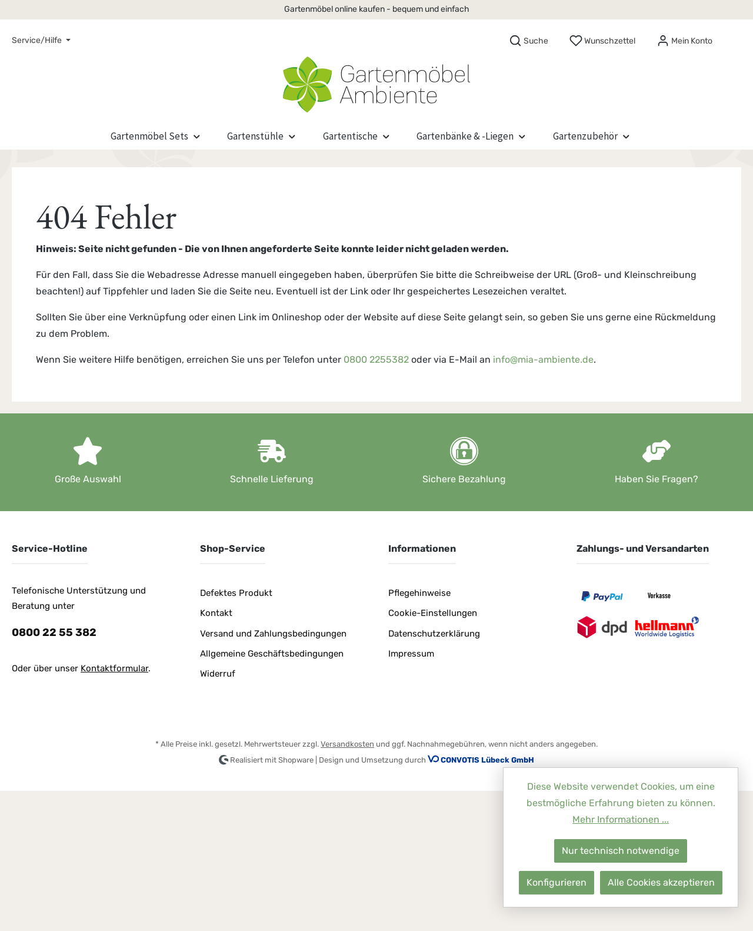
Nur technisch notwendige (620, 850)
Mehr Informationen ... (620, 819)
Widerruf (217, 673)
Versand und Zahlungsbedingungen (273, 633)
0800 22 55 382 (54, 632)
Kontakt (216, 613)
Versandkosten (347, 744)
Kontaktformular (114, 668)
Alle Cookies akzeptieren (661, 882)
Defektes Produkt (236, 593)
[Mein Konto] (684, 41)
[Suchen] (528, 41)
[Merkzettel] (602, 41)
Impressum (411, 653)
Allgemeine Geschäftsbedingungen (272, 653)
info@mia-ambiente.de (543, 359)
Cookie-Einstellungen (432, 613)
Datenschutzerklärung (434, 633)
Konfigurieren (557, 882)
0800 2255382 (376, 359)
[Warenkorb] (733, 37)
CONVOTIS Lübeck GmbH (487, 760)
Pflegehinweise (419, 593)
